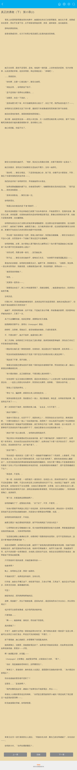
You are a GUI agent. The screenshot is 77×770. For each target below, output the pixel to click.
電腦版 (38, 764)
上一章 (15, 755)
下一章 (61, 755)
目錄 (38, 755)
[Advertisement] (38, 50)
